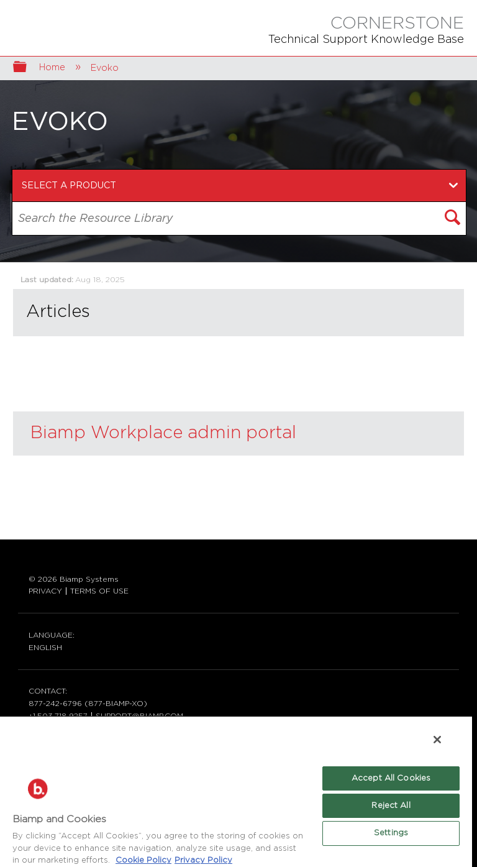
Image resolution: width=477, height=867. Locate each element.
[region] (236, 791)
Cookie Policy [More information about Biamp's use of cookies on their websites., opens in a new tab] (143, 860)
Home (53, 67)
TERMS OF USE (99, 591)
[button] (453, 219)
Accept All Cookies (391, 778)
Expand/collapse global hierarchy (28, 68)
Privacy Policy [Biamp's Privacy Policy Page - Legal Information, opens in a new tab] (203, 860)
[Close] (437, 739)
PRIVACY (45, 591)
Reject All (390, 806)
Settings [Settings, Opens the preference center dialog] (391, 833)
